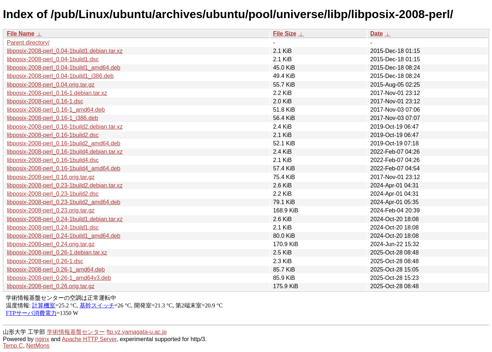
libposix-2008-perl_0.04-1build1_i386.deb (60, 76)
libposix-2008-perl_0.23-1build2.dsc (53, 194)
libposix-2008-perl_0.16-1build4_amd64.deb (63, 168)
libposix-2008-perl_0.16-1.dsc (45, 101)
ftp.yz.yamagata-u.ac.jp (136, 332)
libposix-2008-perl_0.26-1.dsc (45, 261)
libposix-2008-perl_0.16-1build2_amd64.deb (63, 143)
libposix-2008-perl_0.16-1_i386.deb (52, 118)
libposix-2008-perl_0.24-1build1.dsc (53, 227)
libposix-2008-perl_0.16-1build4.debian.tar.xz (64, 152)
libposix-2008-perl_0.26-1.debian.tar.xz (57, 252)
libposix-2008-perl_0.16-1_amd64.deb (56, 110)
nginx (42, 339)
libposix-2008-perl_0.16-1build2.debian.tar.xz (64, 127)
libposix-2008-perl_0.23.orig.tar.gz (50, 210)
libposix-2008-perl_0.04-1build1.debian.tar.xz (64, 51)
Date (376, 33)
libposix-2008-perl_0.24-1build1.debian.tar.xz (64, 219)
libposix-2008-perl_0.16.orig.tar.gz (50, 177)
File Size (284, 33)
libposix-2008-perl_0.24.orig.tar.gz (50, 244)
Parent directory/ (28, 43)
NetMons (37, 346)
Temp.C (13, 346)
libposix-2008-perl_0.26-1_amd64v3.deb (59, 278)
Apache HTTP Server (89, 339)
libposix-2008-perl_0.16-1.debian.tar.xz (57, 93)
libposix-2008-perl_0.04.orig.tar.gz (50, 85)
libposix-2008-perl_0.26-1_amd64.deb (56, 269)
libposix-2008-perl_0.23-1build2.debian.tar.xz (64, 185)
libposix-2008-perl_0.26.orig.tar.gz (50, 286)
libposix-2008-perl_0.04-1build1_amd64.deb (63, 68)
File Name (21, 33)
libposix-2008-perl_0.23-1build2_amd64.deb (63, 202)
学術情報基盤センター (76, 332)
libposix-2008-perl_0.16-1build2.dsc (53, 135)
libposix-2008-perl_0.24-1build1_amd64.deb (63, 236)
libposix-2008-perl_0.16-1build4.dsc (53, 160)
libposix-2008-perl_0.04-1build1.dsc (53, 59)
